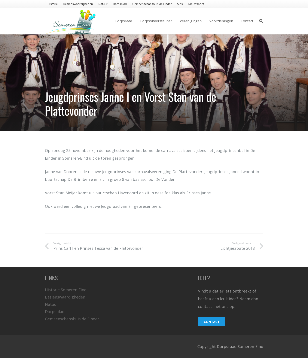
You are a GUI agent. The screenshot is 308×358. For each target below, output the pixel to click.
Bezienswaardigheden (65, 297)
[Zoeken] (261, 21)
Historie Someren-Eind (65, 289)
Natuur (51, 304)
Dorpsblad (54, 311)
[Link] (71, 21)
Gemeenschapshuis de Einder (72, 318)
